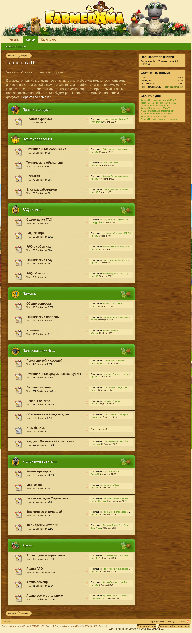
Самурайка (96, 222)
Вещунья (95, 444)
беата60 (95, 474)
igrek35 (94, 152)
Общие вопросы (38, 303)
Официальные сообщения (46, 149)
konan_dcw (96, 417)
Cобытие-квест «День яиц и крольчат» (121, 387)
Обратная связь (157, 621)
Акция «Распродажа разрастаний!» (158, 111)
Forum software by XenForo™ (81, 626)
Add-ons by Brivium (136, 629)
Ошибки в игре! (110, 163)
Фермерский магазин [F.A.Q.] (117, 233)
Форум (30, 39)
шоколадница (97, 363)
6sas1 (94, 306)
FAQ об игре (35, 233)
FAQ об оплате (37, 273)
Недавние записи (15, 46)
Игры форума (35, 427)
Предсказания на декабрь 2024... (119, 441)
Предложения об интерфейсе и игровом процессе (127, 414)
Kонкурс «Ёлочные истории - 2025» (120, 374)
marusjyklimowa (98, 501)
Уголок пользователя (39, 461)
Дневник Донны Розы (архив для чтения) (122, 525)
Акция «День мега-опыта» (153, 116)
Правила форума (36, 110)
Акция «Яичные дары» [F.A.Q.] (155, 108)
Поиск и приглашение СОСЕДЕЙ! (119, 360)
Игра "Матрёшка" (111, 471)
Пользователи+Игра (38, 350)
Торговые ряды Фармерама (47, 498)
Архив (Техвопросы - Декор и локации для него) (126, 582)
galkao (94, 320)
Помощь (29, 293)
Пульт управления (37, 139)
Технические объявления (45, 162)
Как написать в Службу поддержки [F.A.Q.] (123, 260)
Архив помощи (37, 582)
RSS (87, 120)
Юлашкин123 (97, 598)
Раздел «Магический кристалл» (50, 441)
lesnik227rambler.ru (174, 87)
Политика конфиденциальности (174, 626)
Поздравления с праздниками (117, 555)
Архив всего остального (44, 595)
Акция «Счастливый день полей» (157, 114)
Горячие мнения (38, 387)
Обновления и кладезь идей (47, 414)
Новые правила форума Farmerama (120, 119)
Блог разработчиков (41, 189)
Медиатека (34, 484)
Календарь (48, 39)
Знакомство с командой (44, 511)
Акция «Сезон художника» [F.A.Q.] (157, 105)
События (33, 176)
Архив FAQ (34, 568)
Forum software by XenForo (28, 626)
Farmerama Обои (111, 485)
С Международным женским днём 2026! (122, 189)
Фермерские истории (42, 525)
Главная (14, 39)
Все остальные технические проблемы (121, 317)
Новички (32, 330)
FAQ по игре (32, 210)
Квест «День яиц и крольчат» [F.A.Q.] (158, 103)
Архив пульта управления (46, 555)
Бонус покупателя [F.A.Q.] (115, 273)
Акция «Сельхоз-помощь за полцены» (159, 119)
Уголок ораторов (39, 471)
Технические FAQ (39, 260)
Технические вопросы (42, 317)
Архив (27, 545)
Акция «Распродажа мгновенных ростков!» (123, 176)
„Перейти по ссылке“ (35, 97)
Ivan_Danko (96, 122)
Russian (6, 621)
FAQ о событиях (38, 246)
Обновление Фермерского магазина (120, 149)
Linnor (94, 403)
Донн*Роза (96, 528)
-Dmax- (94, 333)
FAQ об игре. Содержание (115, 220)
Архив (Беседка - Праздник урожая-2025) (123, 596)
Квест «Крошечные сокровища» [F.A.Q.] (122, 569)
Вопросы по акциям (112, 303)
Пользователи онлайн (157, 57)
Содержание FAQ (39, 219)
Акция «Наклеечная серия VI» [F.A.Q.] (159, 100)
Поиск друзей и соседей (44, 360)
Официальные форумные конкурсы (53, 374)
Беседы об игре (38, 400)
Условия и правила (146, 626)
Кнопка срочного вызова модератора (121, 512)
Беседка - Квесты (111, 401)
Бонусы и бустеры (111, 330)
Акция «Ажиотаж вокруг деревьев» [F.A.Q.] (123, 246)
